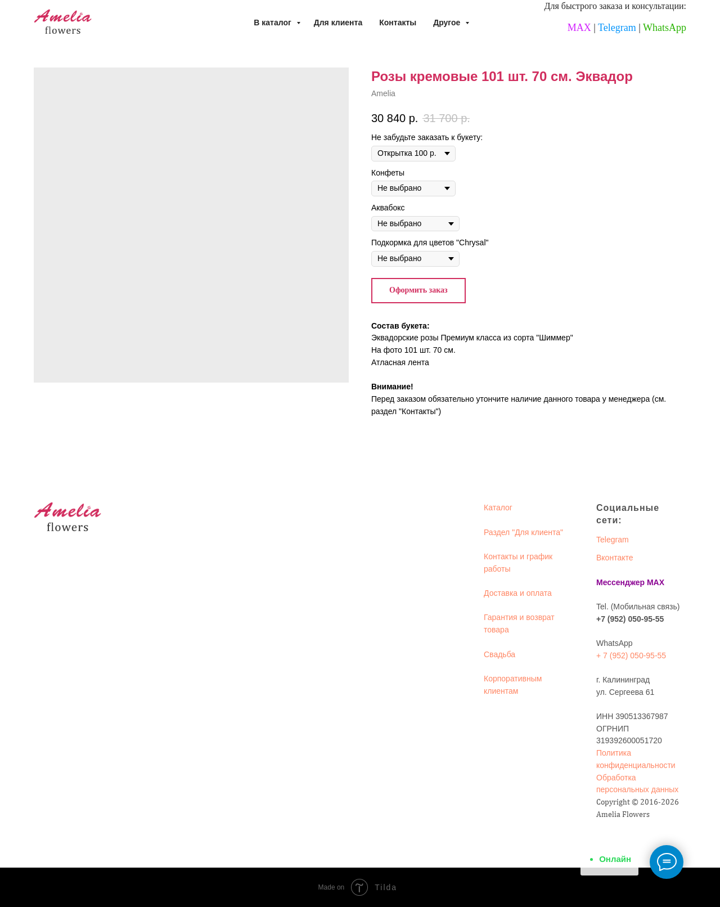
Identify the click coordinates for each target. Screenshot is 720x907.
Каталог (498, 507)
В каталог (273, 22)
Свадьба (499, 654)
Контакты (397, 22)
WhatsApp (664, 27)
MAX (579, 27)
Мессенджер (620, 582)
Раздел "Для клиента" (523, 532)
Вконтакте (614, 557)
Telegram (617, 27)
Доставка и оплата (518, 593)
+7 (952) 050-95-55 (630, 618)
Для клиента (338, 22)
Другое (447, 22)
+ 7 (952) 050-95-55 (631, 655)
